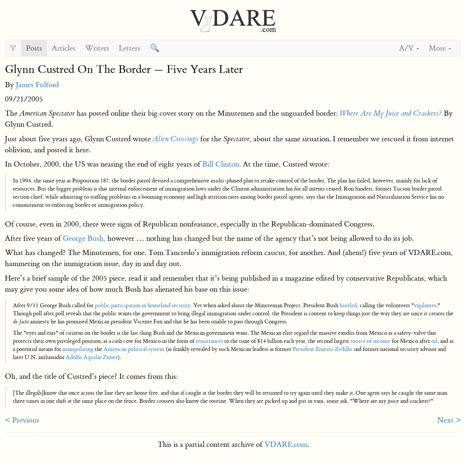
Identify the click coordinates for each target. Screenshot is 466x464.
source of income (370, 341)
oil (434, 341)
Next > (449, 420)
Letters (129, 48)
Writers (97, 48)
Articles (63, 48)
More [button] (440, 48)
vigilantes (425, 305)
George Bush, (83, 238)
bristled (348, 305)
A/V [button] (409, 48)
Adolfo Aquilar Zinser (92, 357)
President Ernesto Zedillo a (324, 349)
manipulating (78, 349)
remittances (209, 341)
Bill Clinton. (220, 164)
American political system (134, 349)
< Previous (22, 420)
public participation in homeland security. (143, 305)
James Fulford (37, 84)
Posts (34, 48)
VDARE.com (285, 444)
